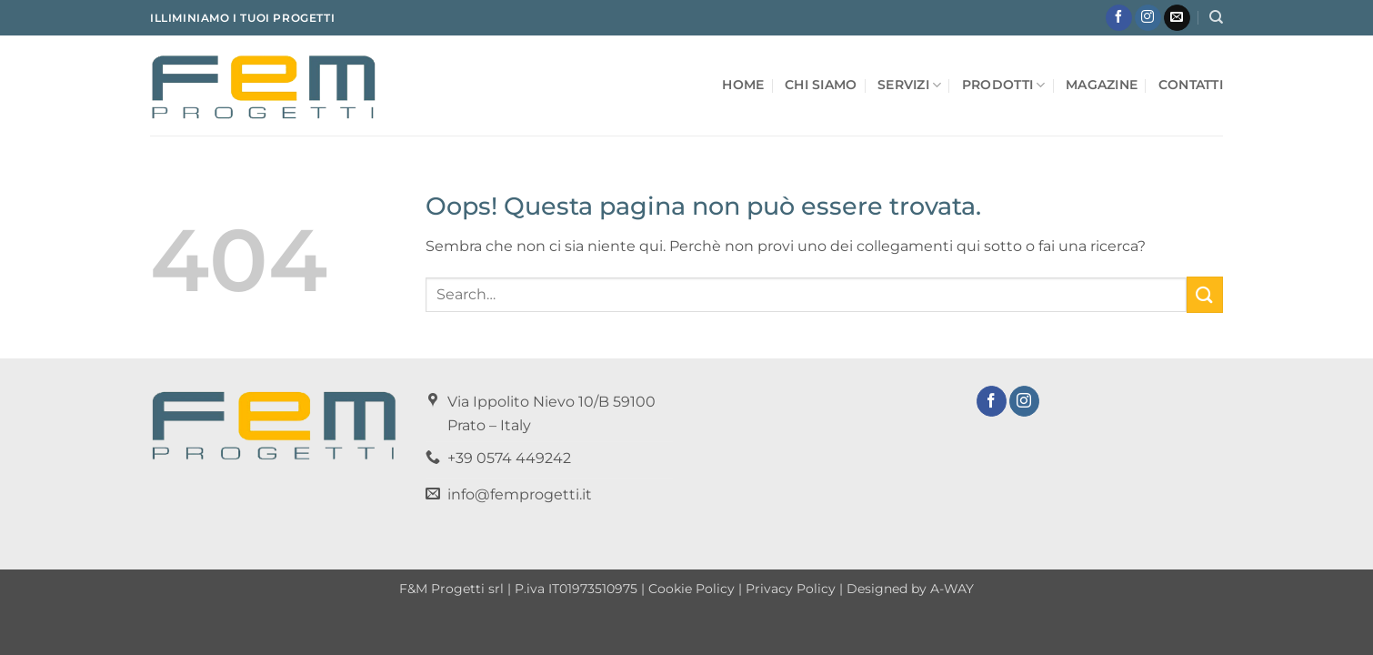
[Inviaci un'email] (1177, 18)
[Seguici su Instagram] (1148, 18)
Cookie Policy (691, 588)
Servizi (909, 85)
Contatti (1190, 84)
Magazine (1101, 84)
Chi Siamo (821, 84)
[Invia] (1205, 294)
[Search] (1216, 17)
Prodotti (1004, 85)
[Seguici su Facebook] (1119, 18)
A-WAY (952, 588)
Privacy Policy (791, 588)
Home (743, 84)
